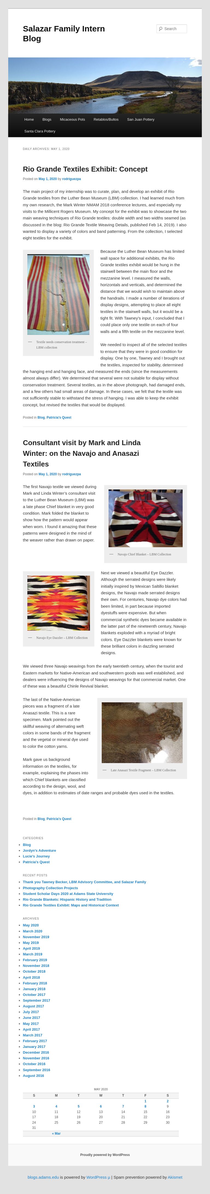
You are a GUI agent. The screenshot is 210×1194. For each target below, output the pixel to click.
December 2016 (36, 1052)
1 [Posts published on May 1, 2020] (146, 1101)
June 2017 (31, 1018)
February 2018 (35, 983)
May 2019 (31, 943)
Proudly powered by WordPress (105, 1155)
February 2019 (35, 960)
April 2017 (31, 1029)
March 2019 (32, 954)
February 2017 (35, 1041)
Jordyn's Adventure (39, 850)
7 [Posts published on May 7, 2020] (123, 1106)
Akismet (175, 1177)
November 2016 (36, 1058)
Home (29, 119)
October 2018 (34, 971)
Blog (41, 417)
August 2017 (33, 1006)
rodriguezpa (71, 179)
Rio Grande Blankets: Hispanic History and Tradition (67, 899)
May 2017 (31, 1024)
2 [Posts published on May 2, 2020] (168, 1101)
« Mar (56, 1133)
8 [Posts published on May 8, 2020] (146, 1106)
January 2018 (34, 989)
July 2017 (31, 1012)
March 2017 (32, 1035)
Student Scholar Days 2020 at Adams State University (68, 894)
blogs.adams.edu (43, 1177)
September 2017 (36, 1000)
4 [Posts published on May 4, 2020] (56, 1106)
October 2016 (34, 1064)
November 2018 (36, 966)
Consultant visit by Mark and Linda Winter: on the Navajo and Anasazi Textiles (82, 453)
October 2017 (34, 995)
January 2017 (34, 1047)
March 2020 (32, 931)
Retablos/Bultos (106, 119)
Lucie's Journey (36, 856)
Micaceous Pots (72, 119)
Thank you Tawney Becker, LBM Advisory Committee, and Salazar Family (84, 882)
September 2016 (36, 1070)
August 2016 (33, 1076)
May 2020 (31, 925)
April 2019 (31, 948)
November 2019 (36, 937)
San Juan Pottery (140, 119)
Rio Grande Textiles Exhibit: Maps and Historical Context (71, 905)
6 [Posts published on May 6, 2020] (101, 1106)
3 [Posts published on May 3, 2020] (34, 1106)
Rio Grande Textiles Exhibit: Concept (85, 169)
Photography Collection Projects (50, 888)
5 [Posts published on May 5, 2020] (79, 1106)
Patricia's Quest (59, 417)
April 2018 (31, 977)
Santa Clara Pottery (39, 131)
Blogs (46, 119)
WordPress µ (98, 1177)
